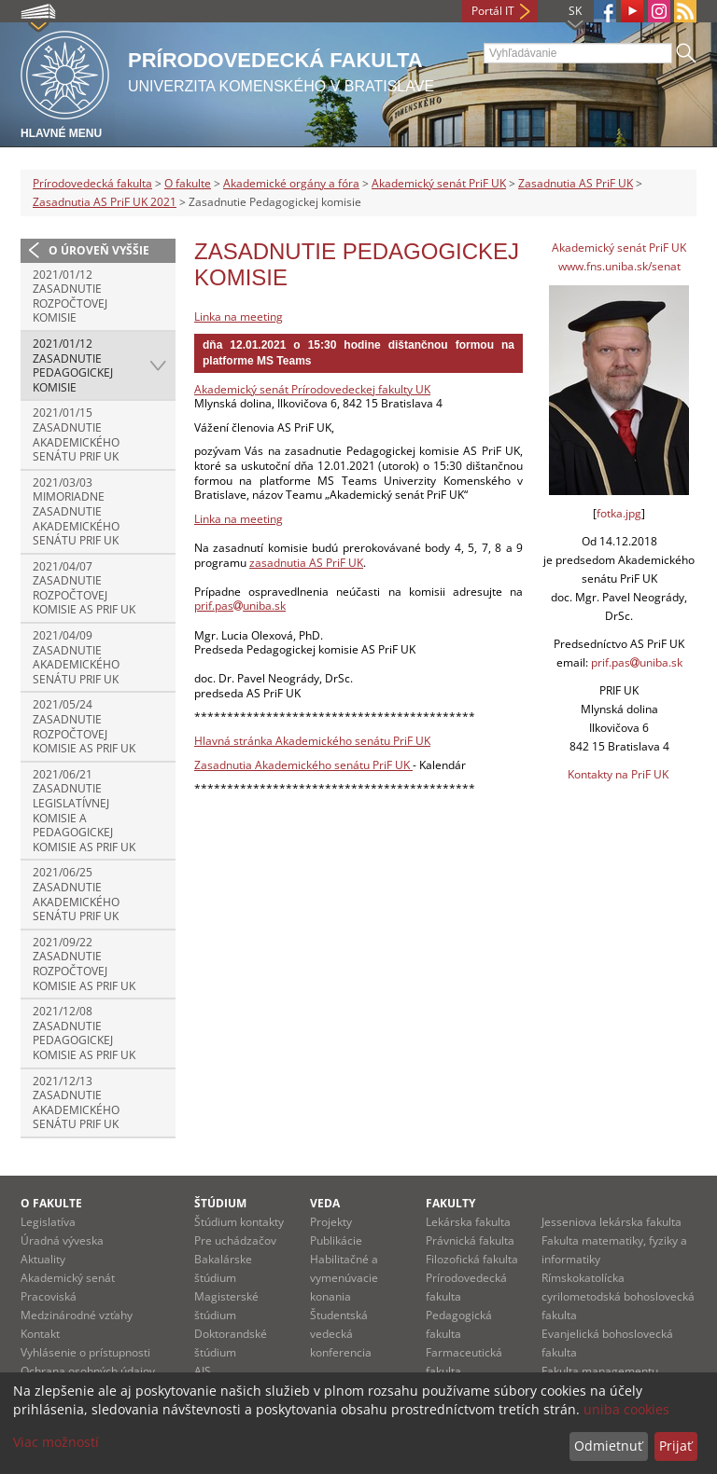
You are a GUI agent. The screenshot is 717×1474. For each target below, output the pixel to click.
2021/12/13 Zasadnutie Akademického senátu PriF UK (76, 1103)
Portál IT (492, 11)
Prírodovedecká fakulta (92, 183)
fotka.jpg (619, 513)
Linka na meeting (238, 316)
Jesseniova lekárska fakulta (611, 1222)
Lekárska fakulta (468, 1222)
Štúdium (220, 1203)
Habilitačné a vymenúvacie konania (344, 1277)
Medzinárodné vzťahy (77, 1315)
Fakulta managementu (599, 1371)
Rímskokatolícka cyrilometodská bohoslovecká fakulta (618, 1296)
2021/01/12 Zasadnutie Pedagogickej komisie (73, 365)
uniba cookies (626, 1409)
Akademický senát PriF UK (439, 183)
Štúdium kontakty (239, 1222)
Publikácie (336, 1240)
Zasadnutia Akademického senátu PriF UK (303, 765)
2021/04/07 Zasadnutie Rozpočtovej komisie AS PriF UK (84, 588)
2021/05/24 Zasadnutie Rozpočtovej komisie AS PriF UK (84, 726)
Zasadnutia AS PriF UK (575, 183)
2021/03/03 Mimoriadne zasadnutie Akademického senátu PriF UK (76, 511)
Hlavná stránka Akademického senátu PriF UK (312, 741)
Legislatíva (48, 1222)
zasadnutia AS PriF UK (306, 563)
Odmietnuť (608, 1445)
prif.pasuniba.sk (240, 605)
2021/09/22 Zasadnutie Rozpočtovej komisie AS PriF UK (84, 964)
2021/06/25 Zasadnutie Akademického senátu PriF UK (76, 894)
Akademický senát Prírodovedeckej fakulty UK (312, 389)
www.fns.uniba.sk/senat (619, 266)
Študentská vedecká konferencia (341, 1333)
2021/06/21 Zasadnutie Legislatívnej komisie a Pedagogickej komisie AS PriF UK (84, 810)
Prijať (675, 1445)
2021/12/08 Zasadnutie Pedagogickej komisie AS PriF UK (84, 1033)
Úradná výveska (62, 1240)
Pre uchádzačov (235, 1240)
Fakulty (450, 1203)
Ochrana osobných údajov (88, 1371)
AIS (202, 1371)
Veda (325, 1203)
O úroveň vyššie (99, 250)
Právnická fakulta (470, 1240)
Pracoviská (49, 1296)
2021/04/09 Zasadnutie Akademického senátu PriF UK (76, 657)
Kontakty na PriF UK (618, 774)
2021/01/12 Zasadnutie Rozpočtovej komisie (70, 296)
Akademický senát (68, 1278)
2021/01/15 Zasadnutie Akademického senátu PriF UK (76, 434)
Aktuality (43, 1259)
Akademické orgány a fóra (291, 183)
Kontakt (40, 1334)
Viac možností (56, 1442)
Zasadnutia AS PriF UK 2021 (104, 202)
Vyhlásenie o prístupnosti (85, 1352)
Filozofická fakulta (472, 1259)
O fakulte (187, 183)
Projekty (331, 1222)
